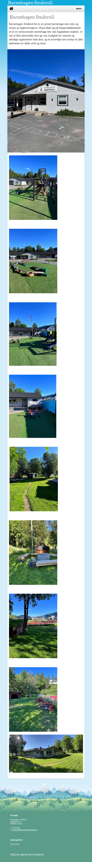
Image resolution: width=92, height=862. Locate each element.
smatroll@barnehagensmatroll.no (25, 830)
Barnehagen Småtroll (30, 2)
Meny (79, 9)
